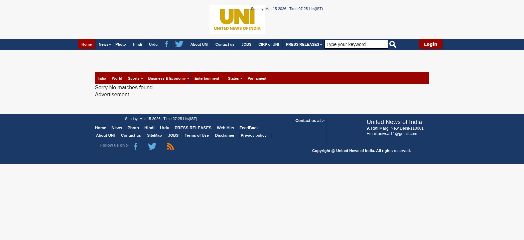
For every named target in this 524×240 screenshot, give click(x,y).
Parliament (257, 78)
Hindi (137, 44)
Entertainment (206, 78)
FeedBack (249, 128)
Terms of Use (197, 135)
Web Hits (225, 128)
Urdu (153, 44)
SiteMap (154, 135)
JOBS (246, 44)
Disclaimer (225, 135)
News (104, 44)
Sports (134, 78)
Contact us (224, 44)
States (233, 78)
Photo (120, 44)
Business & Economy (166, 78)
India (102, 78)
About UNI (199, 44)
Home (87, 44)
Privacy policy (253, 135)
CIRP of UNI (268, 44)
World (117, 78)
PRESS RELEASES (302, 44)
